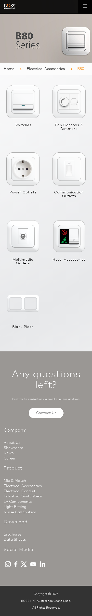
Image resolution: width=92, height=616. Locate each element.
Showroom (13, 448)
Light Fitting (15, 506)
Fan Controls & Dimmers (69, 127)
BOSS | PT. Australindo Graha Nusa (45, 601)
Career (9, 458)
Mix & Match (15, 480)
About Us (12, 442)
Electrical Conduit (20, 491)
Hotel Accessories (69, 260)
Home (9, 69)
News (8, 453)
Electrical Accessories (46, 69)
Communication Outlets (69, 194)
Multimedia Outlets (23, 261)
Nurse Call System (20, 512)
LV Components (18, 501)
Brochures (12, 534)
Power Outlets (23, 192)
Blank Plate (23, 327)
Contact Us (46, 413)
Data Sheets (15, 539)
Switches (23, 125)
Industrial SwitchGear (23, 496)
